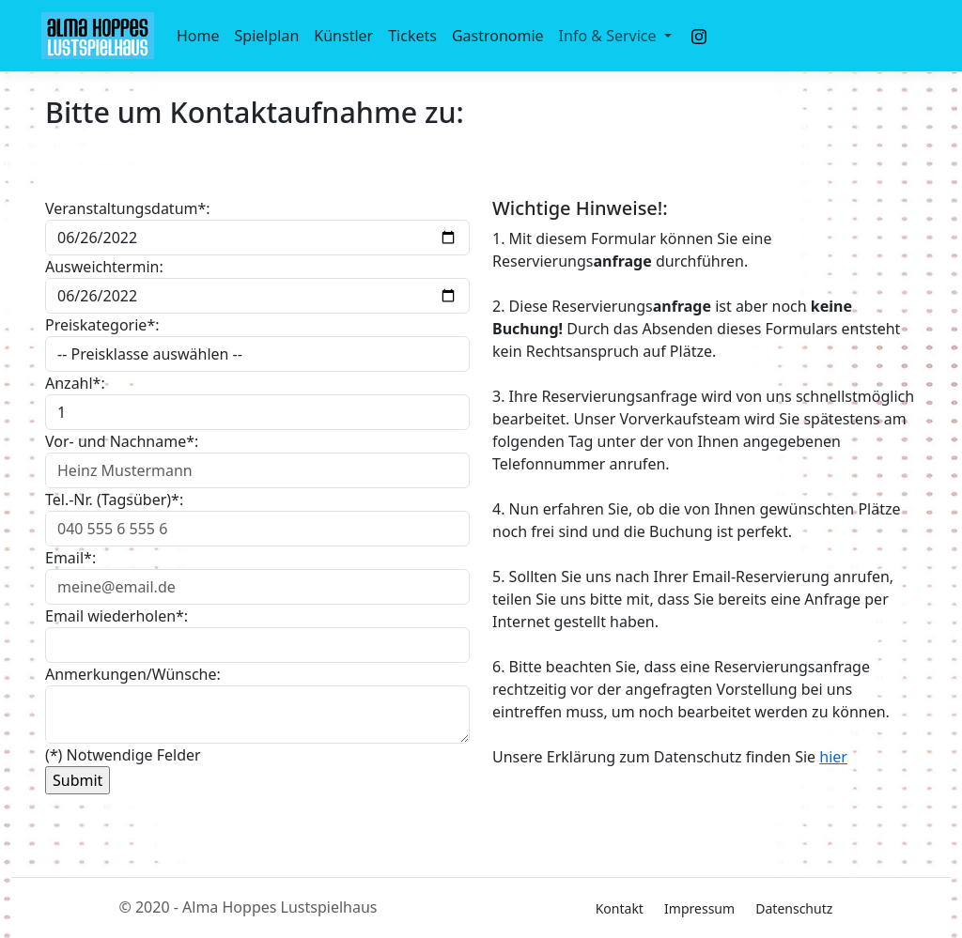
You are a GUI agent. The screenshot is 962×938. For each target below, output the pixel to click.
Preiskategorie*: (102, 325)
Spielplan (267, 35)
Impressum (699, 908)
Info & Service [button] (609, 35)
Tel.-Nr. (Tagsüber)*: (114, 499)
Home (198, 35)
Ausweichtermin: (104, 266)
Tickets (412, 35)
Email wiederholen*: (116, 616)
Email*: (70, 557)
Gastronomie (498, 35)
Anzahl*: (75, 383)
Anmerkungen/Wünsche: (133, 674)
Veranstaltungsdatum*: (127, 208)
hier (833, 756)
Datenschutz (793, 908)
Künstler (343, 35)
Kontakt (620, 908)
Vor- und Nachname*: (121, 441)
